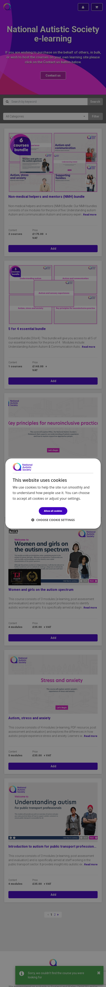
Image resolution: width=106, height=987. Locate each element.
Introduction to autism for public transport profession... (52, 846)
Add (53, 248)
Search (95, 101)
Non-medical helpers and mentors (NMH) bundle (46, 197)
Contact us (53, 75)
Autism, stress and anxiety (29, 718)
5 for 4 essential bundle (27, 329)
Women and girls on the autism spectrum (40, 590)
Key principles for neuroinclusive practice (41, 461)
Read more (90, 214)
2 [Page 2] (55, 914)
